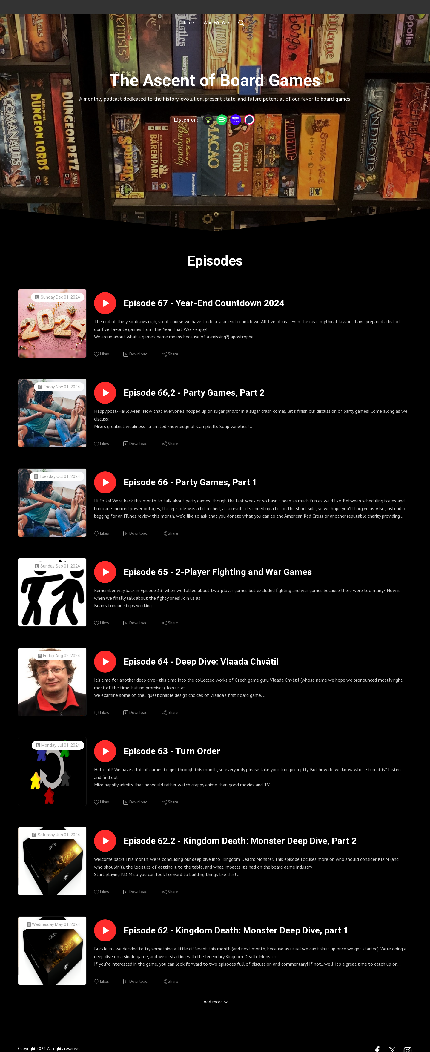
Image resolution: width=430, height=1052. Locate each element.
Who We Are (216, 22)
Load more (215, 1002)
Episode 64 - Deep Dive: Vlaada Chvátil (201, 661)
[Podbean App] (208, 119)
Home (188, 22)
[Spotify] (221, 119)
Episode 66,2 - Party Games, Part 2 (194, 392)
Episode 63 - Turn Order (172, 751)
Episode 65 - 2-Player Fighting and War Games (218, 572)
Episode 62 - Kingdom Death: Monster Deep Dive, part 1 (236, 930)
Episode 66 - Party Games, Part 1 (190, 482)
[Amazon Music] (235, 119)
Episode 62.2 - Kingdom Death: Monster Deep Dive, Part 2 (240, 840)
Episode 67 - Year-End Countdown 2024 (204, 303)
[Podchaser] (249, 119)
